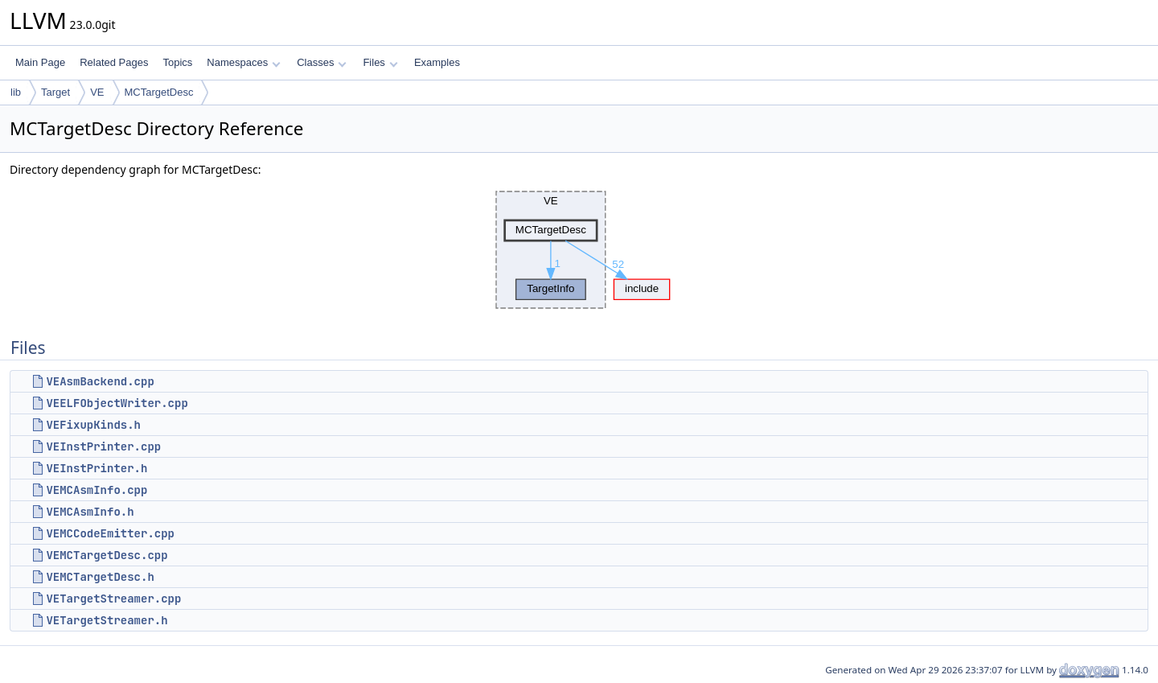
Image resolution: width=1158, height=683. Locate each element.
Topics (177, 62)
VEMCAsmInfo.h (89, 511)
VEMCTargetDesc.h (100, 577)
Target (55, 92)
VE (97, 92)
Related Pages (114, 62)
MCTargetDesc (159, 92)
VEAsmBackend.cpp (100, 381)
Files (380, 62)
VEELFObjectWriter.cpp (116, 403)
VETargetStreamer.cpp (113, 598)
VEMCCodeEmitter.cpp (110, 533)
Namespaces (243, 62)
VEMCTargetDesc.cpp (106, 555)
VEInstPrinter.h (96, 468)
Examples (437, 62)
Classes (322, 62)
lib (15, 92)
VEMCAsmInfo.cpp (96, 490)
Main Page (40, 62)
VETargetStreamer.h (106, 620)
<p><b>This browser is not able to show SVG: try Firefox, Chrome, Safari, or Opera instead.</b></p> (579, 250)
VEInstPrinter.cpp (103, 446)
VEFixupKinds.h (93, 425)
